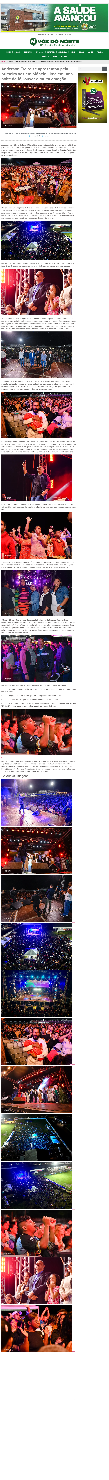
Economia (28, 52)
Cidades (17, 52)
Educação (40, 52)
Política (45, 56)
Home (8, 52)
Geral (73, 52)
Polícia (99, 52)
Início (3, 61)
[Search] (104, 69)
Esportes (51, 52)
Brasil (81, 52)
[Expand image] (3, 757)
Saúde (55, 56)
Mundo (90, 52)
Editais (64, 56)
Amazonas (62, 52)
